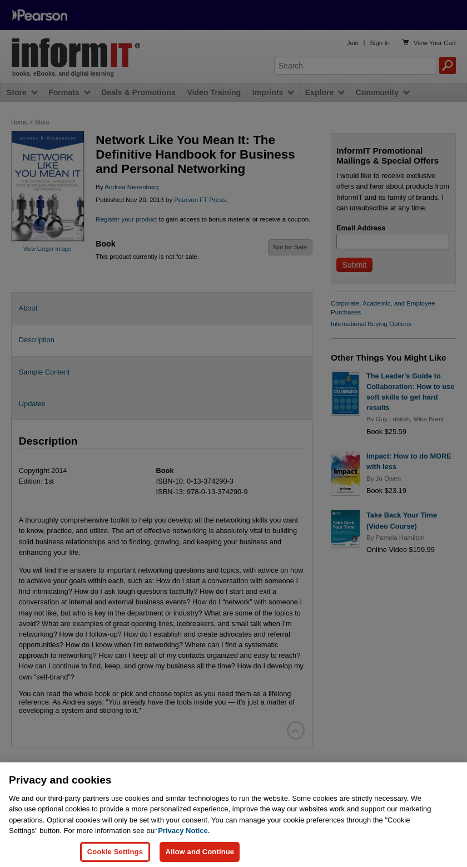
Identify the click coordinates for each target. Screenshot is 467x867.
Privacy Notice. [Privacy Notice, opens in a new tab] (184, 841)
